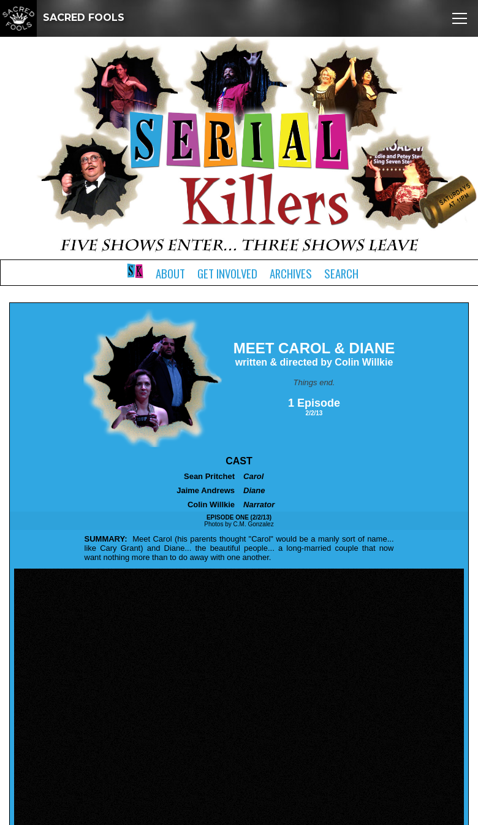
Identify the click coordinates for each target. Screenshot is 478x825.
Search (341, 273)
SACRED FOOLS (62, 17)
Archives (291, 273)
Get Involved (227, 273)
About (170, 273)
